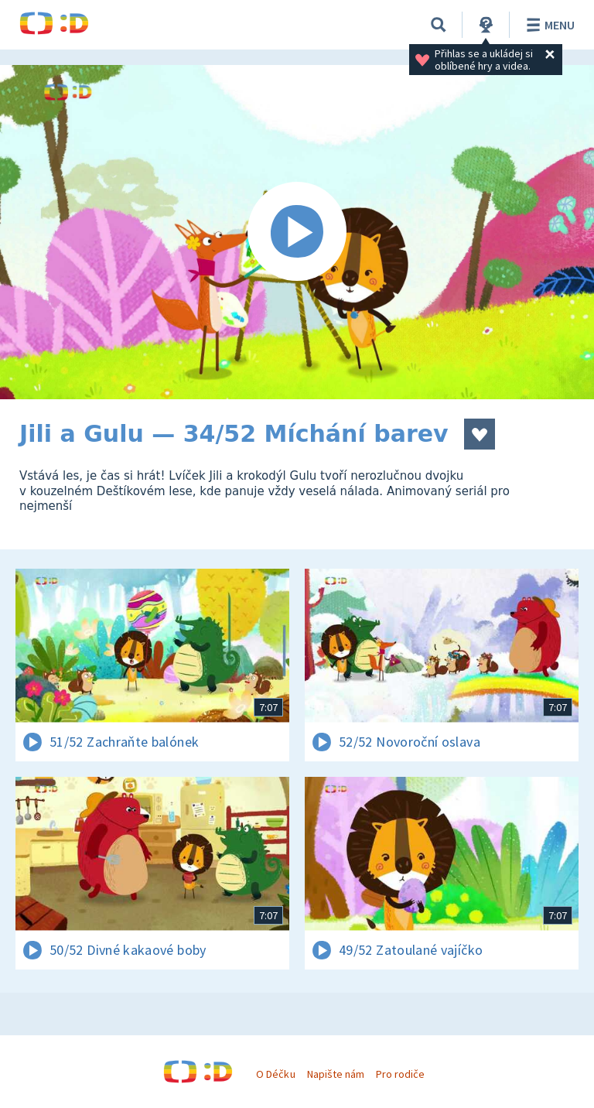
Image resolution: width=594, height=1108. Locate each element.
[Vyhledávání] (438, 25)
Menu (548, 24)
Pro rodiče (400, 1074)
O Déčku (275, 1074)
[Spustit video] (297, 232)
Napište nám (335, 1074)
